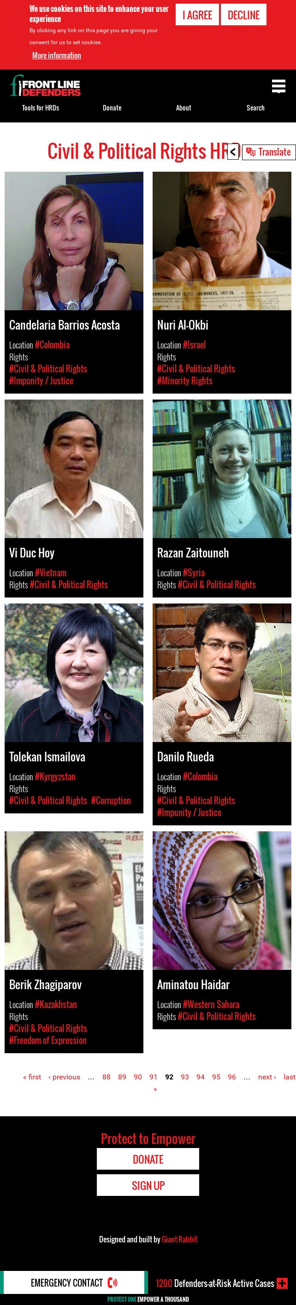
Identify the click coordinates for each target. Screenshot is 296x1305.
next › (267, 1077)
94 (200, 1077)
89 (122, 1077)
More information (56, 55)
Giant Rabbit (179, 1239)
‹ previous (64, 1077)
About (183, 107)
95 (216, 1077)
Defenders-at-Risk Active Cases (215, 1283)
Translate (275, 151)
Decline (244, 14)
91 (153, 1077)
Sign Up (148, 1185)
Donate (112, 107)
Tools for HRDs (40, 107)
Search (256, 107)
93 (185, 1077)
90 (138, 1077)
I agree (197, 14)
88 (106, 1077)
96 (232, 1077)
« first (32, 1077)
